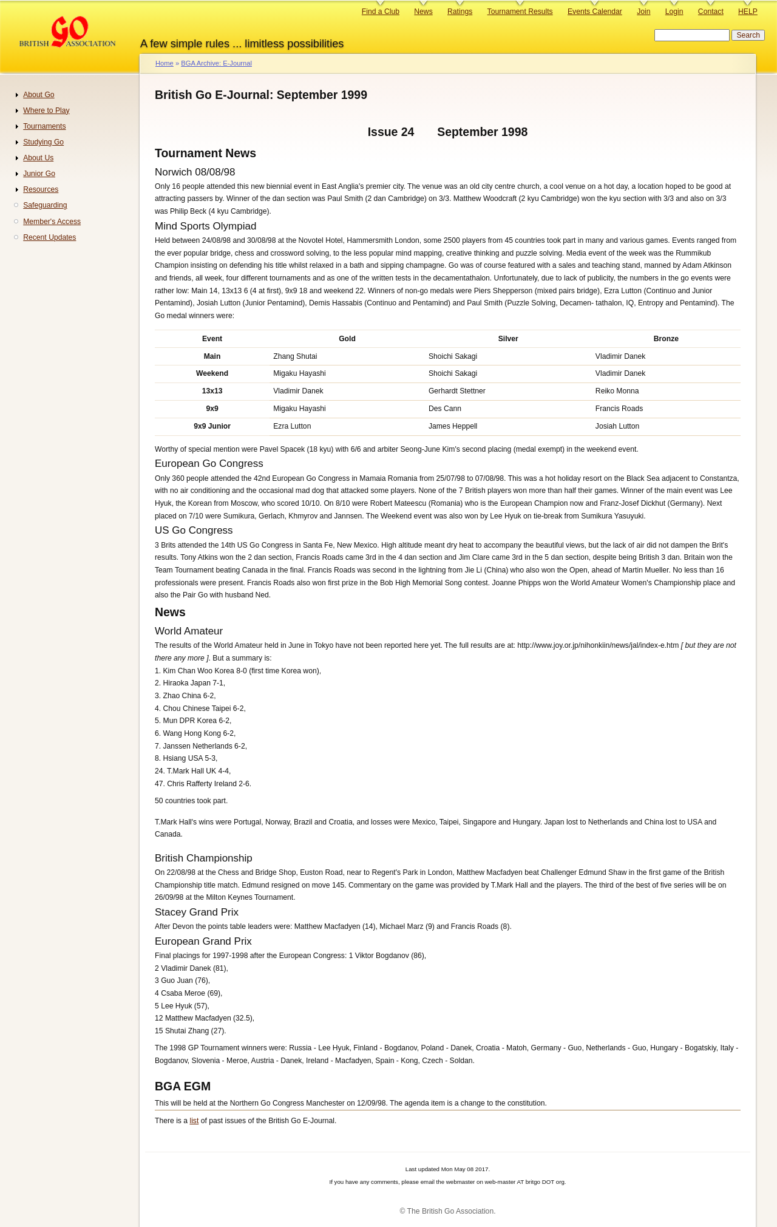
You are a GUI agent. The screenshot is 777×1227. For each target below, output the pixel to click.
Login (674, 11)
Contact (711, 11)
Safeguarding (45, 205)
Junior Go (39, 173)
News (423, 11)
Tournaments (44, 126)
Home (164, 63)
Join (643, 11)
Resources (40, 189)
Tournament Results (520, 11)
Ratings (459, 11)
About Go (38, 94)
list (193, 1121)
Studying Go (43, 142)
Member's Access (52, 221)
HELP (748, 11)
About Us (38, 158)
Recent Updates (49, 237)
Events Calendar (595, 11)
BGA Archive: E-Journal (216, 63)
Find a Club (380, 11)
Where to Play (46, 110)
